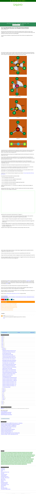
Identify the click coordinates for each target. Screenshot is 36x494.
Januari (3, 399)
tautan (7, 283)
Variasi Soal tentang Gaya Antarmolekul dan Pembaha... (9, 364)
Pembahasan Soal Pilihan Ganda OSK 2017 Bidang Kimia (8, 429)
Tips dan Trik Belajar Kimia (4, 411)
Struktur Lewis (3, 464)
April (3, 395)
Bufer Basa (31, 452)
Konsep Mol (12, 457)
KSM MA (15, 456)
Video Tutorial (24, 23)
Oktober (3, 388)
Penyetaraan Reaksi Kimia (9, 460)
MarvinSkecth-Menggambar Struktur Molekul (6, 414)
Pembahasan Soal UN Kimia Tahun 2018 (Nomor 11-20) (9, 384)
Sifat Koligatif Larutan (6, 461)
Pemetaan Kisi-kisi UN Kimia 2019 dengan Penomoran (9, 350)
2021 (2, 343)
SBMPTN (2, 461)
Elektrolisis (12, 453)
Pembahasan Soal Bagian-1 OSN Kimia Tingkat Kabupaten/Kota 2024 (9, 434)
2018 (2, 347)
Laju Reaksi (24, 457)
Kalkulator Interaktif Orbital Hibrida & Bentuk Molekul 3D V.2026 (9, 307)
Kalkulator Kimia (14, 23)
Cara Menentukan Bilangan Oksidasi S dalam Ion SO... (9, 357)
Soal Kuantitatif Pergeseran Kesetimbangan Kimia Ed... (9, 361)
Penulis (28, 23)
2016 (2, 402)
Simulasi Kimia (19, 23)
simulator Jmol (28, 280)
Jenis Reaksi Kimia (8, 456)
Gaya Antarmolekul (25, 453)
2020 (2, 344)
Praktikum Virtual (28, 460)
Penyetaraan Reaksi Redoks (16, 460)
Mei (2, 394)
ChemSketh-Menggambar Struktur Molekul (6, 412)
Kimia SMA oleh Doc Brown (4, 482)
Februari (3, 398)
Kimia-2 (2, 457)
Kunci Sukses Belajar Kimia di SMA (6, 353)
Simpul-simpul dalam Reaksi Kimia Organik (7, 354)
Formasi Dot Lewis (20, 453)
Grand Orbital (2, 473)
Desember (3, 348)
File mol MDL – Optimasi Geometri (5, 477)
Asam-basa (2, 452)
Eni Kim (4, 315)
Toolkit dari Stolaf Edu (3, 475)
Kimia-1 (33, 456)
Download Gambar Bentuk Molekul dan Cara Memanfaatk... (9, 372)
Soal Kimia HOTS (31, 461)
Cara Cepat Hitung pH (3, 453)
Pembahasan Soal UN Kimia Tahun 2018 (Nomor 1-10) (9, 385)
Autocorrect (6, 452)
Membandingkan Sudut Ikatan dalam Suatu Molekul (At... (9, 360)
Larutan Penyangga (28, 457)
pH (26, 464)
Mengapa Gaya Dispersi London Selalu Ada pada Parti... (9, 369)
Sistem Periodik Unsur (22, 461)
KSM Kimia (12, 456)
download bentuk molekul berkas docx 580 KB (13, 293)
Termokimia (12, 464)
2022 (2, 341)
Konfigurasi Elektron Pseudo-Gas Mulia (7, 368)
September (3, 390)
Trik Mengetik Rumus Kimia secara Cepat (6, 413)
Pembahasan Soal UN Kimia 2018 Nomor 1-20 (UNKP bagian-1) (8, 425)
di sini (9, 281)
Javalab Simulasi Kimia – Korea (5, 484)
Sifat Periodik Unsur (12, 461)
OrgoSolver (2, 481)
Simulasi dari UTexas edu (4, 474)
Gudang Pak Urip (3, 469)
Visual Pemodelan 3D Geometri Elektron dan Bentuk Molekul (9, 303)
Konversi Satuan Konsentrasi (18, 457)
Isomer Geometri (3, 456)
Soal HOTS (26, 461)
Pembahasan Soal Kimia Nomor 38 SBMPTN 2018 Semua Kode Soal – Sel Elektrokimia (11, 423)
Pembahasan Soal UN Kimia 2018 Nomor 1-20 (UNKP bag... (9, 380)
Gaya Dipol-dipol (30, 453)
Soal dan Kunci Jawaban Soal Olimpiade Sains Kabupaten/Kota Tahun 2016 (10, 424)
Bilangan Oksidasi (19, 452)
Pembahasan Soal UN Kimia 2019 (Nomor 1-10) (7, 431)
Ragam (32, 460)
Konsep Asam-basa (8, 457)
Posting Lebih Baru (4, 332)
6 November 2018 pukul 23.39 (9, 315)
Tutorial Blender (19, 464)
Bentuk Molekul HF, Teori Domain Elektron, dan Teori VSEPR (9, 304)
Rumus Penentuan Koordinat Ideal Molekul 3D (7, 308)
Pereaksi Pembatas (23, 460)
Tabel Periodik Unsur (3, 485)
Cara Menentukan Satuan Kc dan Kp (6, 376)
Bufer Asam (27, 452)
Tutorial (16, 464)
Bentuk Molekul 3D (14, 452)
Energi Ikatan (15, 453)
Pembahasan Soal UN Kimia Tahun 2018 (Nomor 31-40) (9, 381)
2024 (2, 339)
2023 (2, 340)
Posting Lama (32, 332)
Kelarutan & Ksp (23, 456)
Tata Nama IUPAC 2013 (8, 464)
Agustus (3, 391)
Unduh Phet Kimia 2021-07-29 (4, 476)
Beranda (19, 332)
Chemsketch (8, 453)
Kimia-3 (4, 457)
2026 (2, 336)
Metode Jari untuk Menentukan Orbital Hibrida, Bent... (8, 365)
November (3, 349)
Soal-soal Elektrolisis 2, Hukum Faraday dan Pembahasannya (8, 426)
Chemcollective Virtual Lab (4, 483)
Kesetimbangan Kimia (28, 456)
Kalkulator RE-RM (19, 456)
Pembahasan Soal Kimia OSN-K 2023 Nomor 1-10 (7, 430)
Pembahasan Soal (3, 460)
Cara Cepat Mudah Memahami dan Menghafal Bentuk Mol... (9, 377)
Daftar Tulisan (9, 23)
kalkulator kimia (23, 464)
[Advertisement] (19, 16)
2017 (2, 401)
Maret (3, 396)
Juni (3, 392)
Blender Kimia (24, 452)
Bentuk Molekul (10, 452)
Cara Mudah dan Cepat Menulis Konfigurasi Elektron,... (9, 373)
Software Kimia (3, 468)
